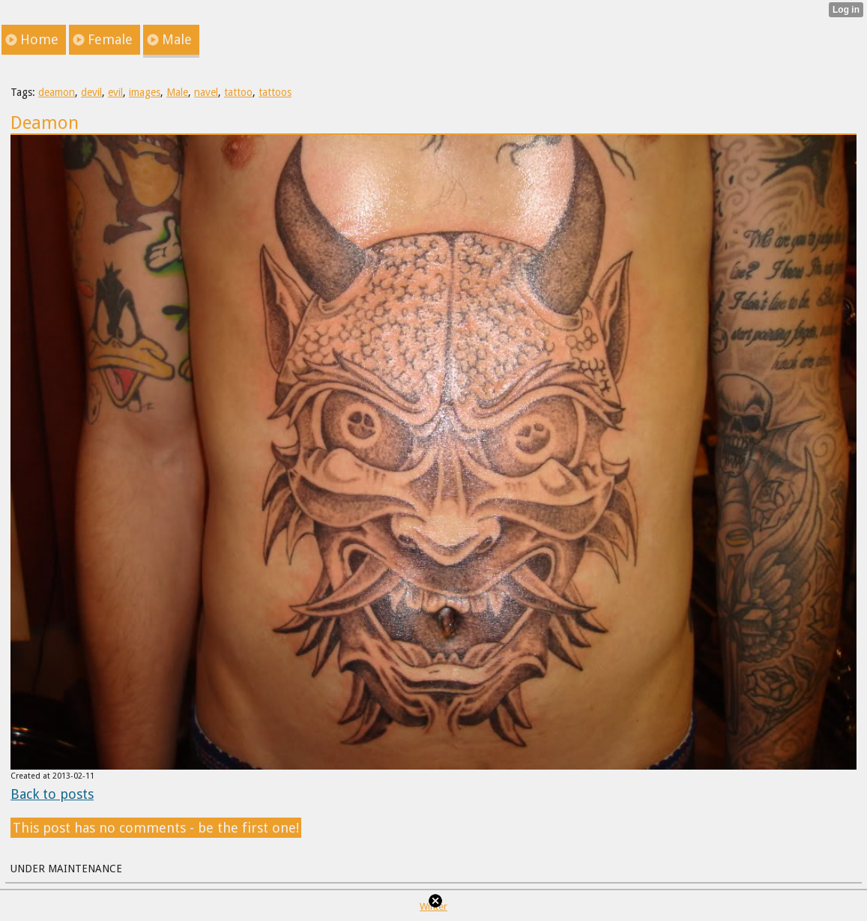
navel (206, 92)
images (144, 92)
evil (115, 92)
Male (177, 92)
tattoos (275, 92)
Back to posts (52, 794)
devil (91, 92)
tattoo (238, 92)
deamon (56, 92)
